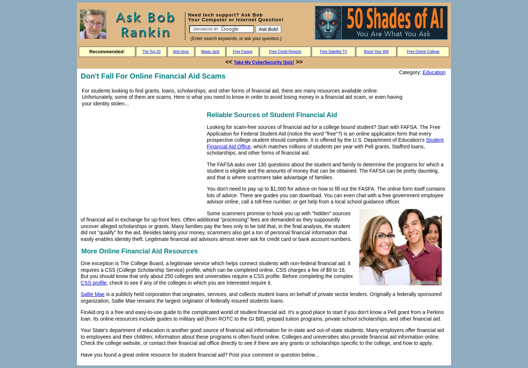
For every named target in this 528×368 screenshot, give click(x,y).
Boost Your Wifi (376, 52)
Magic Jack (210, 52)
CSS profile (94, 283)
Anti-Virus (181, 52)
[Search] (221, 29)
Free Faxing (242, 52)
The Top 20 (151, 52)
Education (434, 72)
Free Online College (423, 52)
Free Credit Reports (285, 52)
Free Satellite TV (333, 52)
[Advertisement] (142, 161)
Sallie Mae (92, 294)
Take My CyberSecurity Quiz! (264, 62)
